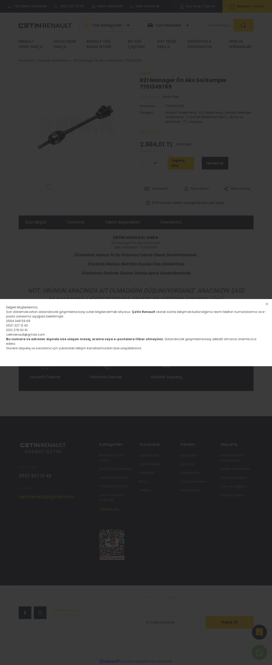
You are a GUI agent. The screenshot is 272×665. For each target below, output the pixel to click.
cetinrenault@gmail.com (25, 334)
